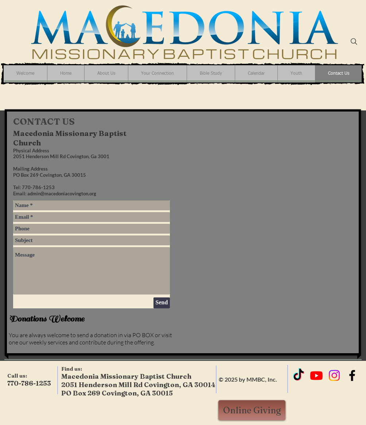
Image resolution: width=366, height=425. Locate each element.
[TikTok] (298, 375)
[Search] (354, 41)
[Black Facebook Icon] (352, 375)
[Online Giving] (251, 410)
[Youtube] (316, 375)
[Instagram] (334, 375)
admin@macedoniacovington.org (61, 193)
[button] (157, 73)
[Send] (161, 302)
